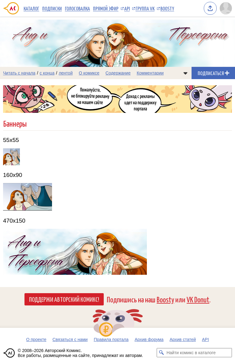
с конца (47, 73)
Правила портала (111, 339)
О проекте (36, 339)
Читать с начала (19, 73)
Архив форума (149, 339)
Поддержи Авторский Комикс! (64, 299)
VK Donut (198, 299)
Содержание (118, 73)
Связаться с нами (70, 339)
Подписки (52, 8)
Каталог (31, 8)
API (127, 8)
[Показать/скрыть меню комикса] (185, 73)
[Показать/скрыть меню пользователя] (226, 8)
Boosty (167, 8)
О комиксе (89, 73)
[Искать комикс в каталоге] (161, 352)
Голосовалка (77, 8)
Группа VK (145, 8)
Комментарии (150, 73)
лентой (66, 73)
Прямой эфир (105, 8)
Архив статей (183, 339)
